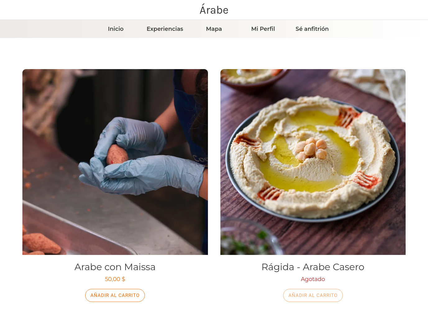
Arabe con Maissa (115, 267)
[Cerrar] (10, 10)
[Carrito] (411, 9)
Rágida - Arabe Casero (312, 267)
